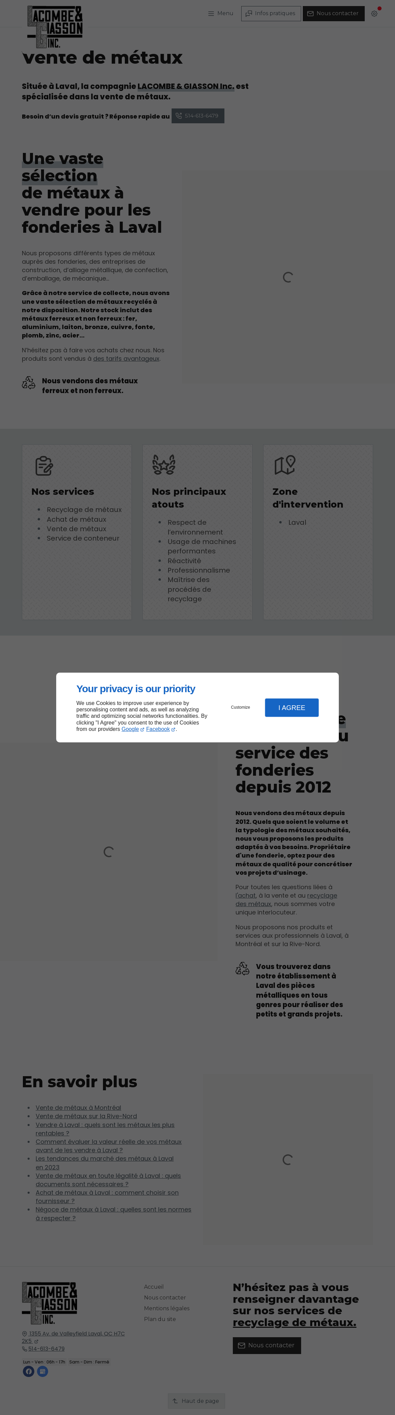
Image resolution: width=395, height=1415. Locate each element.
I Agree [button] (291, 707)
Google (130, 729)
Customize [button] (240, 707)
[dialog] (197, 707)
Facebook (158, 729)
